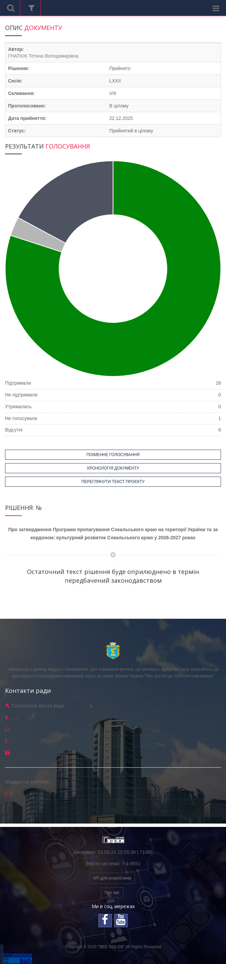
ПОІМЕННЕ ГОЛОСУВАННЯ (113, 454)
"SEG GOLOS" (111, 946)
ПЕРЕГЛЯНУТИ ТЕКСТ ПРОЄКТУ (113, 481)
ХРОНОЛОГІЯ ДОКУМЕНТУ (113, 468)
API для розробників (112, 878)
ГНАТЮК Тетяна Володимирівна (43, 56)
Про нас (112, 892)
